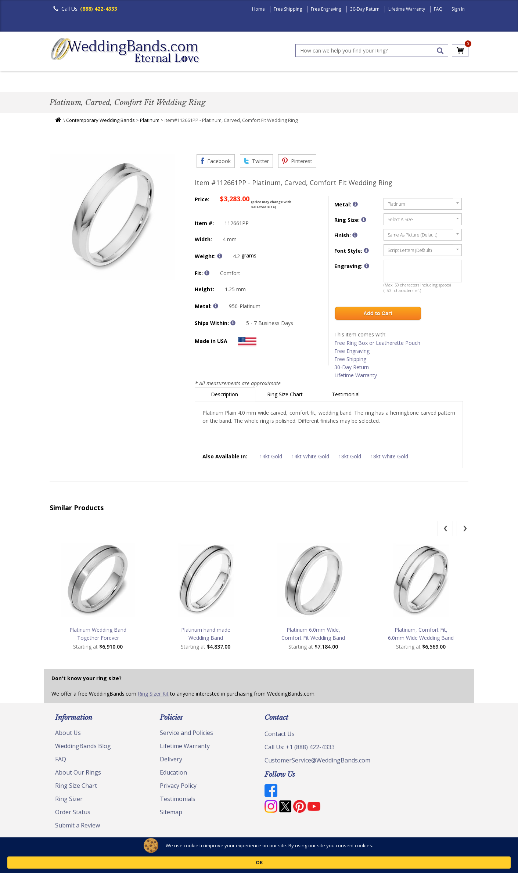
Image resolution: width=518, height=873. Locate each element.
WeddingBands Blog (83, 748)
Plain (165, 82)
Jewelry (344, 82)
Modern (255, 82)
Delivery (171, 761)
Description (225, 396)
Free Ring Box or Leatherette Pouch (377, 344)
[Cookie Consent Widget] (259, 862)
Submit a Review (77, 827)
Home (258, 9)
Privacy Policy (178, 787)
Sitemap (171, 814)
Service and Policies (186, 734)
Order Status (72, 814)
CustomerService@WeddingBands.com (317, 762)
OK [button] (413, 862)
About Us (68, 734)
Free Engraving (326, 9)
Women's (98, 82)
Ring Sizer (69, 801)
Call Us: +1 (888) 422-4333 (300, 749)
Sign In (458, 9)
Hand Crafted (300, 82)
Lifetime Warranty (406, 9)
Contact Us (280, 736)
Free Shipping (288, 9)
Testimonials (177, 801)
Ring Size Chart (285, 396)
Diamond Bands (209, 82)
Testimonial (346, 396)
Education (173, 774)
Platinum (149, 122)
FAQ (438, 9)
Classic (134, 82)
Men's (64, 82)
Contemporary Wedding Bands (100, 122)
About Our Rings (78, 774)
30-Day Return (364, 9)
